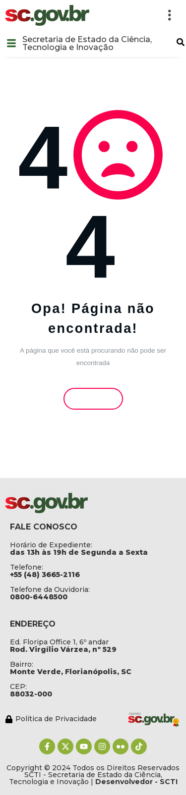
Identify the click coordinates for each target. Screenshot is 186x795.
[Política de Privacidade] (64, 718)
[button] (181, 42)
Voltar (93, 398)
